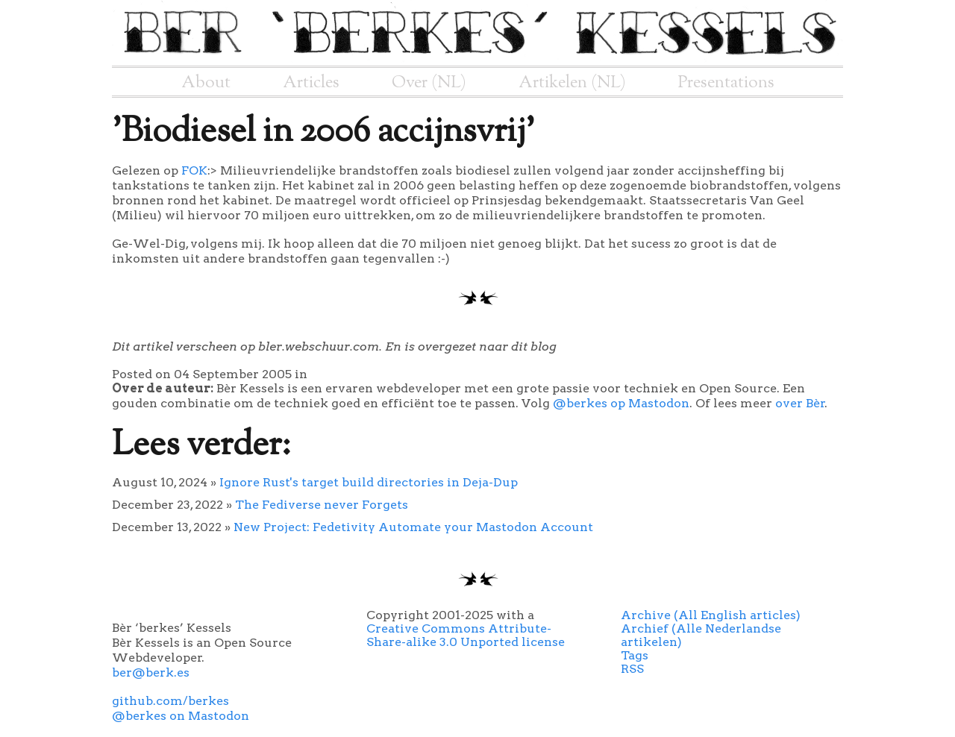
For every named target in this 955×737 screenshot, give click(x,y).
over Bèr (800, 403)
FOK (194, 170)
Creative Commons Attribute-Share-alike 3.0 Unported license (465, 635)
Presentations (726, 83)
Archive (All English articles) (711, 615)
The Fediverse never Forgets (321, 505)
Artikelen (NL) (572, 83)
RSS (632, 669)
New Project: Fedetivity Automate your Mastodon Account (413, 527)
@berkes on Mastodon (180, 716)
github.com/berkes (170, 701)
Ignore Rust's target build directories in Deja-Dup (368, 482)
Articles (311, 83)
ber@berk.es (151, 672)
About (206, 83)
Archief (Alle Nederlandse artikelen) (701, 635)
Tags (634, 655)
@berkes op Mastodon (621, 403)
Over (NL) (429, 83)
